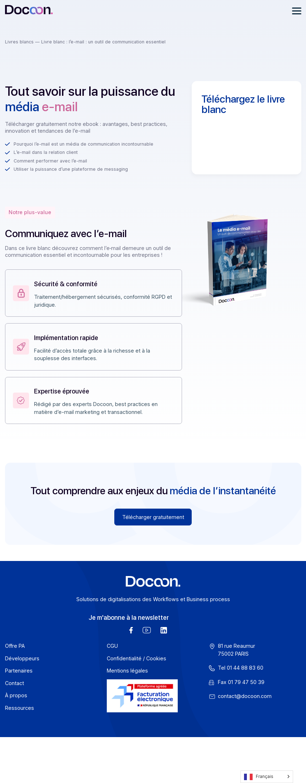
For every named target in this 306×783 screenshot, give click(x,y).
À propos (16, 695)
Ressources (19, 708)
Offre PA (15, 646)
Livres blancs (20, 41)
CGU (112, 646)
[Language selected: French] (266, 776)
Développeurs (22, 658)
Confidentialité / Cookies (136, 658)
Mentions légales (127, 671)
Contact (14, 683)
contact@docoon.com (245, 696)
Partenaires (19, 671)
